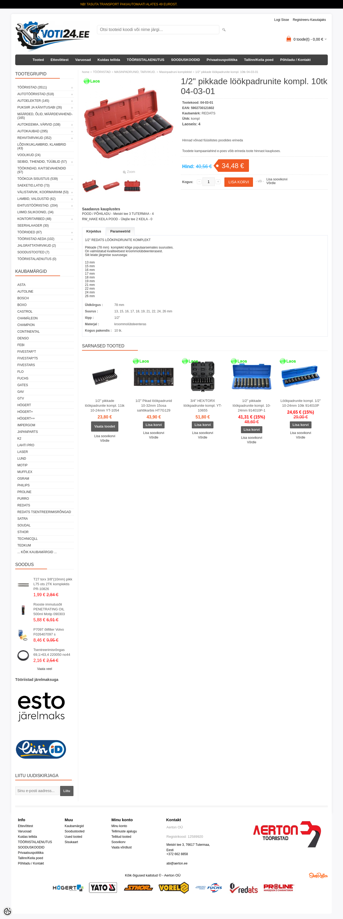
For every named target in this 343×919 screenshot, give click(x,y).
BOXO (22, 305)
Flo (20, 372)
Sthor (23, 532)
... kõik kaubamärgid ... (37, 552)
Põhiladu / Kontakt (295, 60)
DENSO (23, 338)
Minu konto (119, 826)
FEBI (21, 345)
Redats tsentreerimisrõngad (44, 512)
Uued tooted (73, 837)
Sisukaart (71, 842)
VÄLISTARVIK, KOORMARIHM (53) (43, 192)
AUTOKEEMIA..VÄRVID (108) (38, 124)
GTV (20, 398)
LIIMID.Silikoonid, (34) (35, 212)
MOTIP (22, 465)
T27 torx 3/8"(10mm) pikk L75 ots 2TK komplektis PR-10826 (52, 584)
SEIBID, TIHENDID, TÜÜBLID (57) (42, 162)
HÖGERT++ (26, 418)
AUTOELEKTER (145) (33, 101)
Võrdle (271, 183)
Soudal (23, 525)
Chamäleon (27, 318)
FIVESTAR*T (26, 352)
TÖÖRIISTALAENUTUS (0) (36, 259)
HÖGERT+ (25, 412)
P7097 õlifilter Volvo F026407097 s (48, 631)
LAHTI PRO (25, 445)
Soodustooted (74, 831)
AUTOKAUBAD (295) (32, 131)
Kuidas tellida (109, 60)
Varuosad (83, 60)
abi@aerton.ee (177, 863)
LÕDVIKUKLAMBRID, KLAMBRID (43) (41, 146)
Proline (24, 492)
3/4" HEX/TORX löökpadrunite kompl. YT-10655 (203, 405)
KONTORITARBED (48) (34, 219)
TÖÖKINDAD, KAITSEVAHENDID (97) (41, 170)
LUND (21, 458)
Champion (26, 325)
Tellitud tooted (121, 837)
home (85, 71)
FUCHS (22, 378)
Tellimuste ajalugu (124, 831)
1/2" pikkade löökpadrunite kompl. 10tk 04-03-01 (226, 71)
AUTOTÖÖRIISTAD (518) (35, 94)
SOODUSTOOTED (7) (33, 252)
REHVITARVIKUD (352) (34, 138)
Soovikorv (118, 842)
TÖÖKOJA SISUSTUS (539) (37, 179)
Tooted (38, 60)
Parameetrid (120, 231)
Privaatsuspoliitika (222, 60)
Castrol (25, 311)
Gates (22, 385)
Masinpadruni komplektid (175, 71)
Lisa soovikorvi (276, 179)
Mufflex (24, 472)
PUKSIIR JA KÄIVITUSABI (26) (39, 107)
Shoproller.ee (318, 875)
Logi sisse (281, 20)
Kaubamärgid (74, 826)
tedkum (24, 545)
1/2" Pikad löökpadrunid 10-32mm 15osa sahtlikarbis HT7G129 (153, 405)
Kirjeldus (93, 231)
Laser (22, 452)
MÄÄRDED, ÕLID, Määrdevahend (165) (44, 116)
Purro (23, 499)
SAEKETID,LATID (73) (33, 185)
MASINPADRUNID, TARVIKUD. (135, 71)
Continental (28, 332)
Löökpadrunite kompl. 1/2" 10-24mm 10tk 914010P (300, 403)
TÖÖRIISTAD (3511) (32, 87)
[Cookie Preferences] (7, 911)
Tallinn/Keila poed (258, 60)
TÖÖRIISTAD (102, 71)
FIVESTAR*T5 (27, 358)
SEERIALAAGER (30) (33, 225)
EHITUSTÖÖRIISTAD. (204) (37, 205)
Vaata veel (44, 669)
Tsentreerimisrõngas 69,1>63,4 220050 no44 (51, 652)
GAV (20, 392)
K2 (19, 438)
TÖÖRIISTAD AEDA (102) (35, 239)
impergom (26, 425)
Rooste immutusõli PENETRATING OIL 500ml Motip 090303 (49, 609)
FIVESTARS (26, 365)
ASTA (21, 285)
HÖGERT (24, 405)
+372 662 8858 (177, 854)
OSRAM (23, 478)
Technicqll (27, 539)
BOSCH (23, 298)
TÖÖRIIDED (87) (29, 232)
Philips (23, 485)
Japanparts (27, 432)
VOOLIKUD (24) (29, 155)
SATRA (22, 519)
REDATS (23, 505)
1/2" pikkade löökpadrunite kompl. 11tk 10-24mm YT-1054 (104, 405)
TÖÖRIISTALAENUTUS (146, 60)
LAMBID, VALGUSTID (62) (36, 199)
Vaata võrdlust (121, 847)
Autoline (25, 291)
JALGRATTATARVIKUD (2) (36, 245)
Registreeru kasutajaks (309, 20)
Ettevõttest (59, 60)
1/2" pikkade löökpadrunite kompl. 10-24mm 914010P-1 (252, 405)
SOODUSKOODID (185, 60)
